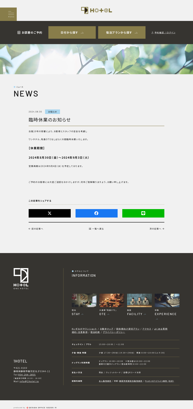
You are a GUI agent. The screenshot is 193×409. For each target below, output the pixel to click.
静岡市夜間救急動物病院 (130, 381)
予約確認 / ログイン (165, 32)
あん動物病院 (105, 381)
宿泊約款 (95, 332)
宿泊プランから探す (122, 32)
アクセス (146, 328)
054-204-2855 (27, 374)
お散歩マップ (106, 328)
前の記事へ (36, 228)
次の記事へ (157, 228)
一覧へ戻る (96, 228)
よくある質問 (161, 328)
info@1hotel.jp (29, 381)
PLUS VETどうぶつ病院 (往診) (159, 381)
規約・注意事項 (80, 332)
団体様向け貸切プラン (128, 328)
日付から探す (72, 32)
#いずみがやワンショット (84, 328)
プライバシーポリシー (114, 332)
